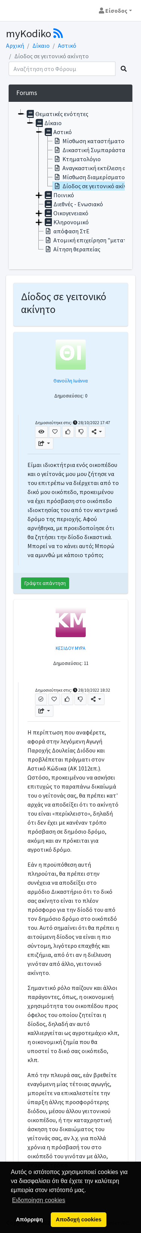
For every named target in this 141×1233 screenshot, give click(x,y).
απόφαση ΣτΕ (66, 231)
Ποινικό (59, 194)
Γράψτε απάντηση (45, 583)
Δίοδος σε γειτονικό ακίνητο (95, 185)
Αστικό (67, 45)
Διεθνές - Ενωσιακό (73, 204)
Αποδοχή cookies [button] (78, 1219)
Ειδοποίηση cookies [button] (38, 1200)
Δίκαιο (41, 45)
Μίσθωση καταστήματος (90, 140)
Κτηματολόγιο (77, 158)
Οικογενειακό (66, 213)
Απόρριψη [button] (29, 1219)
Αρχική (15, 45)
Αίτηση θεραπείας (72, 249)
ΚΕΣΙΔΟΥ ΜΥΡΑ (70, 648)
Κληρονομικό (66, 222)
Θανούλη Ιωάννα (70, 381)
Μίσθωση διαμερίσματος (90, 176)
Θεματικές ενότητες (57, 113)
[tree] (70, 185)
